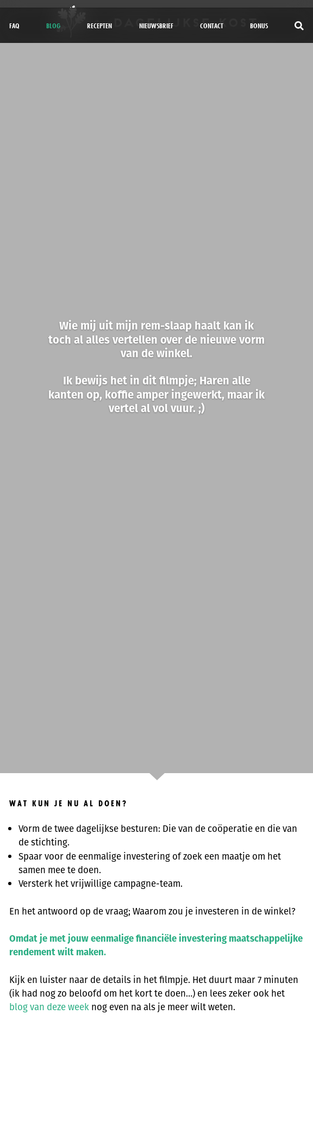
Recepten (99, 25)
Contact (211, 25)
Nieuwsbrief (156, 25)
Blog (53, 25)
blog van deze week (49, 1006)
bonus (259, 25)
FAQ (14, 25)
